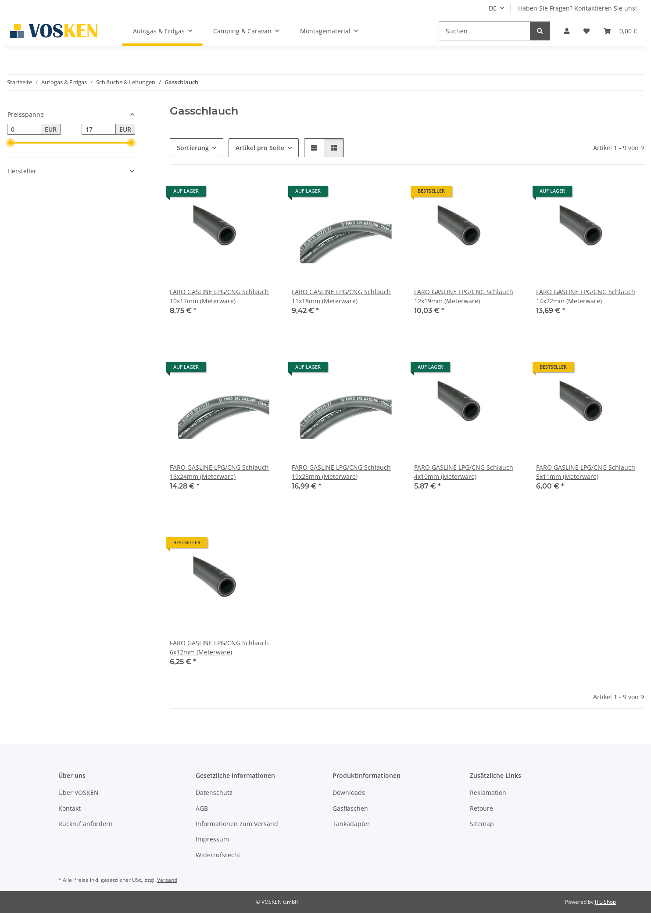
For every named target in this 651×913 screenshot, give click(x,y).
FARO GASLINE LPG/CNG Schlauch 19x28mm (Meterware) (341, 472)
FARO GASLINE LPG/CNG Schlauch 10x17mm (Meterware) (219, 296)
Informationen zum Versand (237, 824)
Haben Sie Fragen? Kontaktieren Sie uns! (577, 8)
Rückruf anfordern (85, 824)
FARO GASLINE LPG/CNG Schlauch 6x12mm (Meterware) (219, 647)
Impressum (212, 839)
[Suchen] (484, 31)
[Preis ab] (24, 129)
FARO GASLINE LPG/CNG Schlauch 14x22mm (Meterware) (585, 296)
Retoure (481, 808)
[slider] (10, 142)
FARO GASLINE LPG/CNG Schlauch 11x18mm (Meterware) (341, 296)
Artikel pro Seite (260, 148)
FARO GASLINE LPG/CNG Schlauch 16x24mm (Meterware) (219, 472)
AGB (202, 808)
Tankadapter (351, 824)
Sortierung (193, 148)
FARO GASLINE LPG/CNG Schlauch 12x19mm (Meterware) (463, 296)
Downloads (349, 792)
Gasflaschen (350, 808)
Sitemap (482, 824)
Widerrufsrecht (218, 855)
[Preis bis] (99, 129)
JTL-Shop (605, 902)
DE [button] (493, 8)
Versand (167, 880)
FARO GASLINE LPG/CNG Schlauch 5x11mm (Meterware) (585, 472)
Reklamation (488, 792)
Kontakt (69, 808)
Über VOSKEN (78, 792)
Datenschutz (214, 792)
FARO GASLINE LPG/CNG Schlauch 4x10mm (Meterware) (463, 472)
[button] (566, 31)
